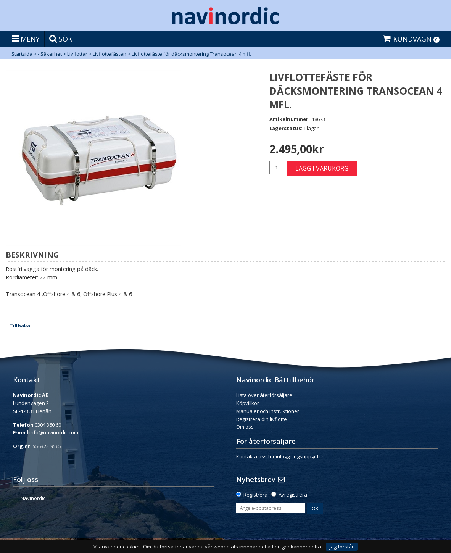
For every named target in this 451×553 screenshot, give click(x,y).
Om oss (245, 426)
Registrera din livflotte (261, 419)
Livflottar (77, 53)
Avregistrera (293, 494)
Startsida (21, 53)
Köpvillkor (247, 403)
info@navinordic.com (53, 432)
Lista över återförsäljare (264, 395)
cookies (132, 546)
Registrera (255, 494)
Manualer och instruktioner (267, 411)
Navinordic (33, 498)
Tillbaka (20, 325)
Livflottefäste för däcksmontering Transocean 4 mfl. (191, 53)
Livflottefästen (109, 53)
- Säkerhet (50, 53)
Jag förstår (342, 546)
